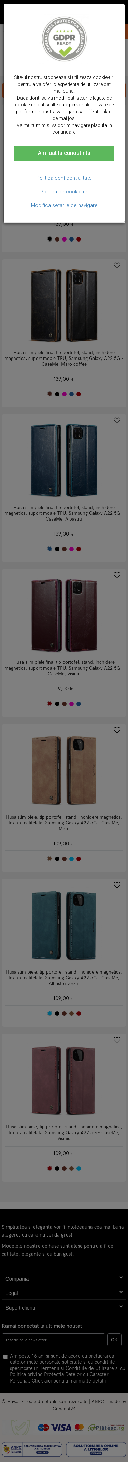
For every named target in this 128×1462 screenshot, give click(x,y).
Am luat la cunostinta (64, 153)
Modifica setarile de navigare (64, 205)
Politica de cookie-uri (64, 192)
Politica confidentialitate (64, 178)
